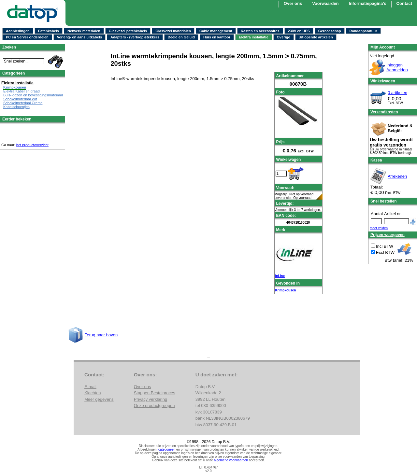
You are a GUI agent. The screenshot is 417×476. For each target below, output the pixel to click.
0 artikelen (397, 92)
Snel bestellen (383, 201)
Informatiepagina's (367, 3)
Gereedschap (329, 31)
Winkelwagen (382, 81)
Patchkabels (48, 31)
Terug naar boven (101, 334)
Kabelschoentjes (16, 107)
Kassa (376, 160)
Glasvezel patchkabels (128, 31)
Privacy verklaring (150, 399)
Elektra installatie (253, 37)
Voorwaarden (325, 3)
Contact (404, 3)
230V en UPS (299, 31)
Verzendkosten (384, 112)
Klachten (92, 392)
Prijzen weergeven (387, 234)
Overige (283, 37)
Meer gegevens (99, 399)
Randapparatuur (363, 31)
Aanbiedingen (18, 31)
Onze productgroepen (154, 405)
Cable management (215, 31)
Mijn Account (382, 47)
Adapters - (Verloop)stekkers (134, 37)
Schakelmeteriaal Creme (22, 103)
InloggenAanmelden (397, 67)
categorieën (166, 449)
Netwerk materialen (83, 31)
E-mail (90, 386)
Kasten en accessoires (260, 31)
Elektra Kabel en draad (21, 91)
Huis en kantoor (216, 37)
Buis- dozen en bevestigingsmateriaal (33, 95)
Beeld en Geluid (181, 37)
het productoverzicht (32, 145)
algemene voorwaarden (231, 460)
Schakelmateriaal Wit (20, 99)
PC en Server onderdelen (27, 37)
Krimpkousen (285, 290)
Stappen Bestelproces (154, 392)
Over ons (293, 3)
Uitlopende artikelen (316, 37)
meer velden (379, 228)
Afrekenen (397, 176)
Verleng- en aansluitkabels (79, 37)
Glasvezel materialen (173, 31)
